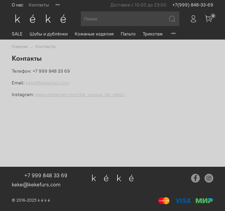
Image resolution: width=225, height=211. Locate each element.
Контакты (39, 5)
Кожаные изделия (94, 34)
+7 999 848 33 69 (45, 175)
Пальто (128, 34)
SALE (17, 34)
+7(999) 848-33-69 (192, 5)
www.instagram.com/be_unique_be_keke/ (80, 94)
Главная (20, 46)
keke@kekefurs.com (47, 83)
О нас (17, 5)
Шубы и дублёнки (49, 34)
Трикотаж (153, 34)
